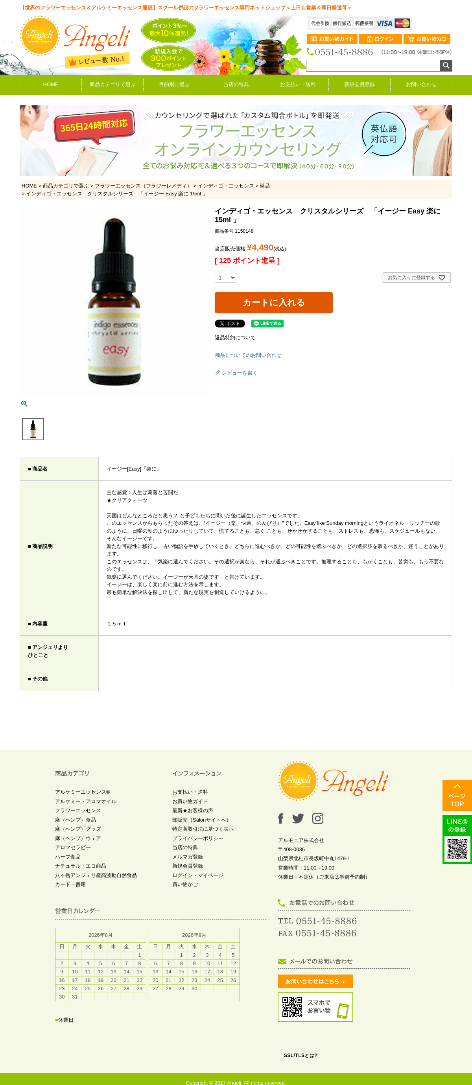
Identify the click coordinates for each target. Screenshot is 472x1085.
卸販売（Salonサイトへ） (201, 820)
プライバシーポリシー (197, 838)
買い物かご (185, 884)
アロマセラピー (73, 847)
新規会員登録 (359, 84)
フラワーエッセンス (78, 810)
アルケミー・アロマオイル (85, 801)
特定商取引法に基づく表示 (203, 829)
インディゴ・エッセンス (226, 186)
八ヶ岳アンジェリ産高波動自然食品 (96, 875)
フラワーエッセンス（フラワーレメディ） (143, 186)
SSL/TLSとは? (301, 1055)
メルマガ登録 (187, 857)
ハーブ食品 (68, 857)
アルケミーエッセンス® (82, 792)
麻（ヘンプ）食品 (75, 820)
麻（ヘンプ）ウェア (78, 838)
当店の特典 (236, 84)
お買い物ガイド (190, 801)
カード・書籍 (70, 884)
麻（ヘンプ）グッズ (78, 829)
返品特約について (235, 337)
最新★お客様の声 (192, 810)
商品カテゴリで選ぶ (113, 84)
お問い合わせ (421, 84)
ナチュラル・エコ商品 (80, 866)
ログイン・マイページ (197, 875)
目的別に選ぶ (174, 84)
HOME (51, 84)
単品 (265, 186)
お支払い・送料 (298, 84)
